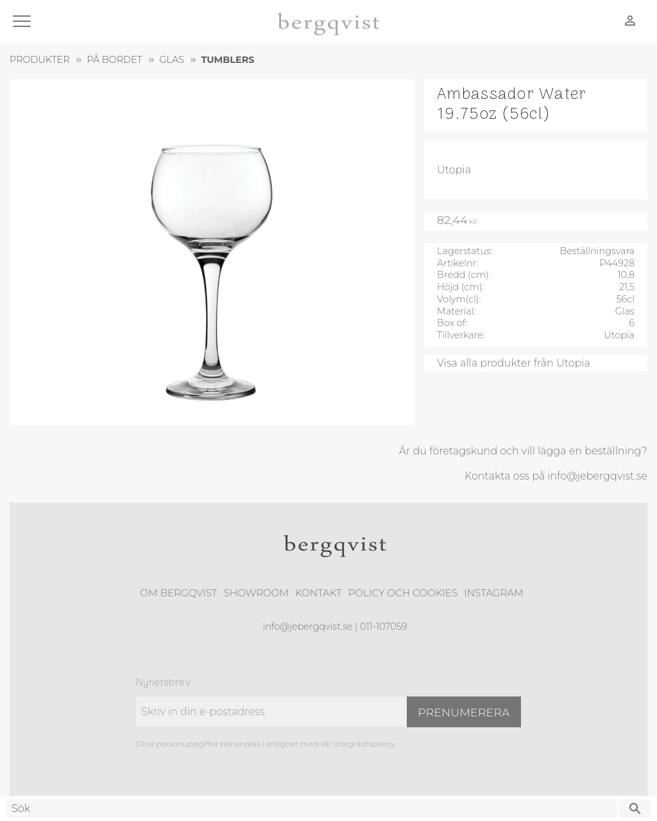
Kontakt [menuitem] (318, 593)
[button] (24, 22)
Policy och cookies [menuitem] (402, 593)
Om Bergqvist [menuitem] (178, 593)
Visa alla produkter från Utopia (513, 363)
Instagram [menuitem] (493, 593)
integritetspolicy (364, 743)
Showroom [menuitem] (256, 593)
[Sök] (635, 808)
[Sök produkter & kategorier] (311, 808)
